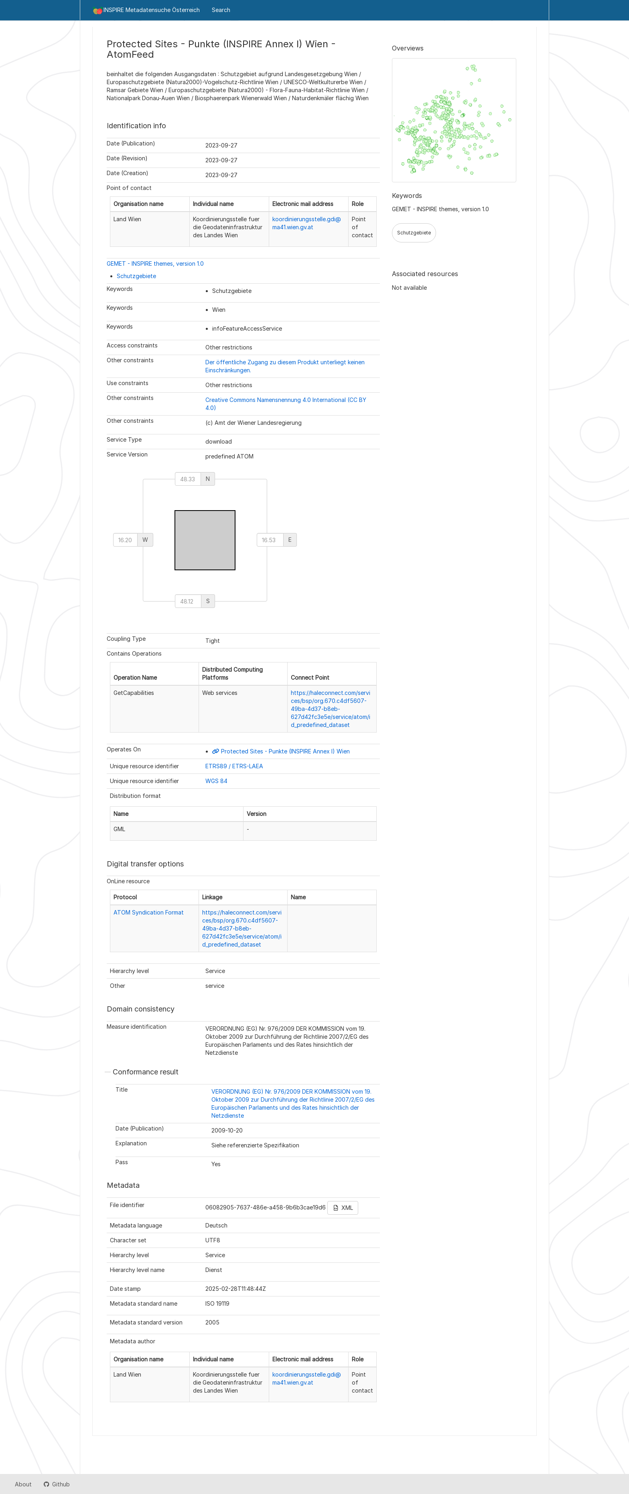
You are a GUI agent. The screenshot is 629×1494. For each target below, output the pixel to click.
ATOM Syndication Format (149, 912)
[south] (188, 601)
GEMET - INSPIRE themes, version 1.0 (155, 263)
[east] (270, 540)
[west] (125, 540)
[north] (188, 479)
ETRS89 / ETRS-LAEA (234, 766)
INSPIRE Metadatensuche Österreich (146, 10)
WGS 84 (216, 780)
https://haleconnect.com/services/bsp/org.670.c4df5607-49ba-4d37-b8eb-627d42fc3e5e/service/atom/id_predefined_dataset (330, 708)
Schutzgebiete (136, 276)
